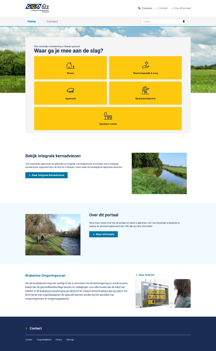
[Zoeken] (188, 21)
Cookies (28, 340)
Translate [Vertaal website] (145, 8)
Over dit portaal (181, 8)
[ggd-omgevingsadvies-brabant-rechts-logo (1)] (38, 8)
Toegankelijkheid (44, 340)
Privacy (59, 340)
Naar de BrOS (145, 274)
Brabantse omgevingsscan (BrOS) (59, 290)
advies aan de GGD (112, 290)
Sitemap (70, 340)
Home (32, 21)
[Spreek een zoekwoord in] (184, 21)
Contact (162, 8)
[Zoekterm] (166, 21)
